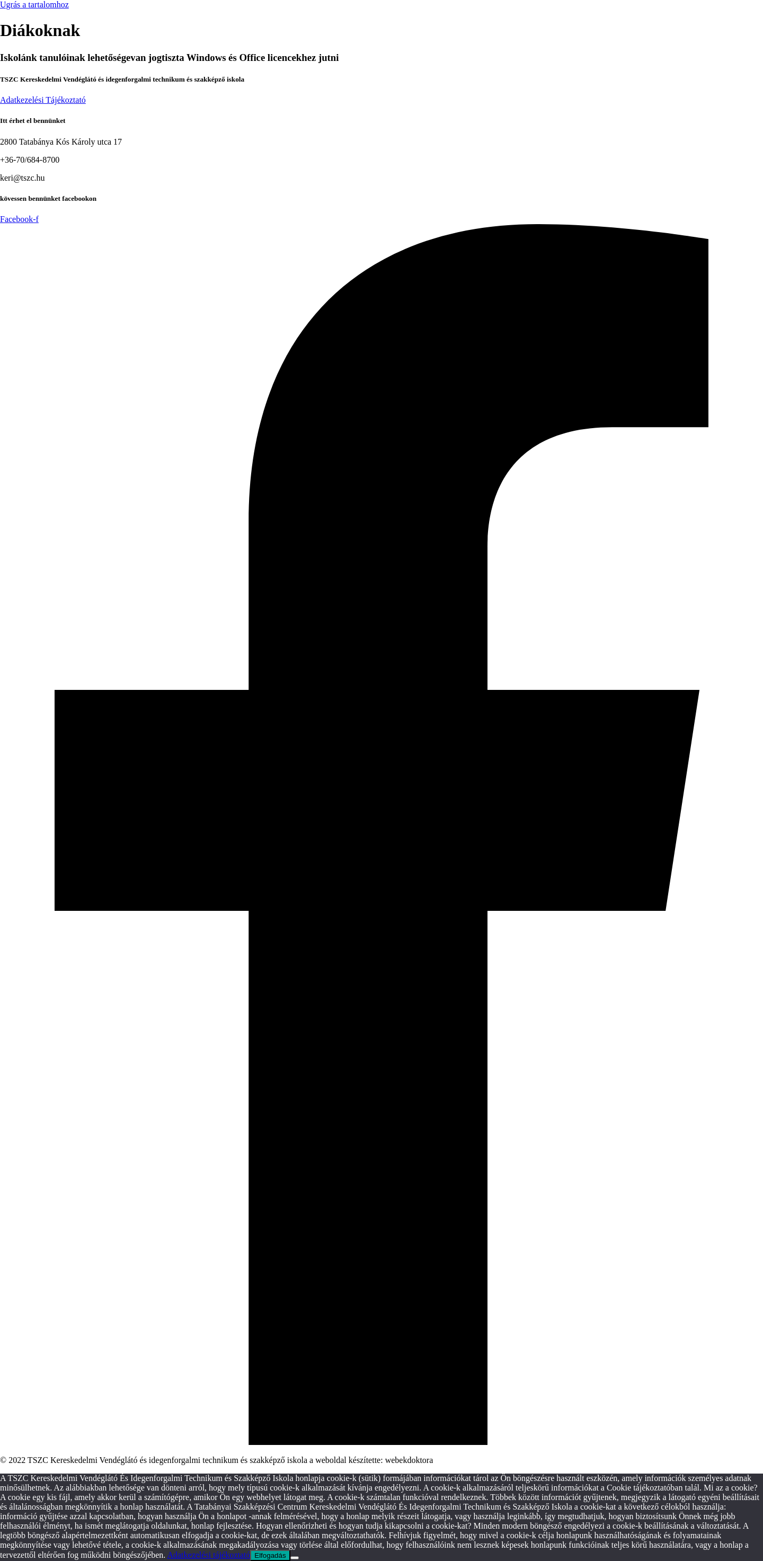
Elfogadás (270, 1555)
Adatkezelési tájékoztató (208, 1554)
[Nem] (294, 1557)
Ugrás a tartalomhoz (34, 4)
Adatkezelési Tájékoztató (43, 99)
